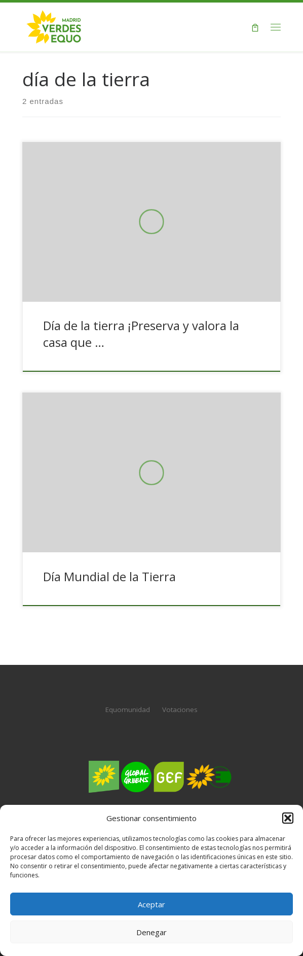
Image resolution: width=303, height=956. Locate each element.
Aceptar (151, 904)
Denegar (151, 932)
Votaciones (180, 709)
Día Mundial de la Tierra (109, 577)
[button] (288, 818)
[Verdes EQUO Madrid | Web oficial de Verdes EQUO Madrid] (54, 25)
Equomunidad (127, 709)
